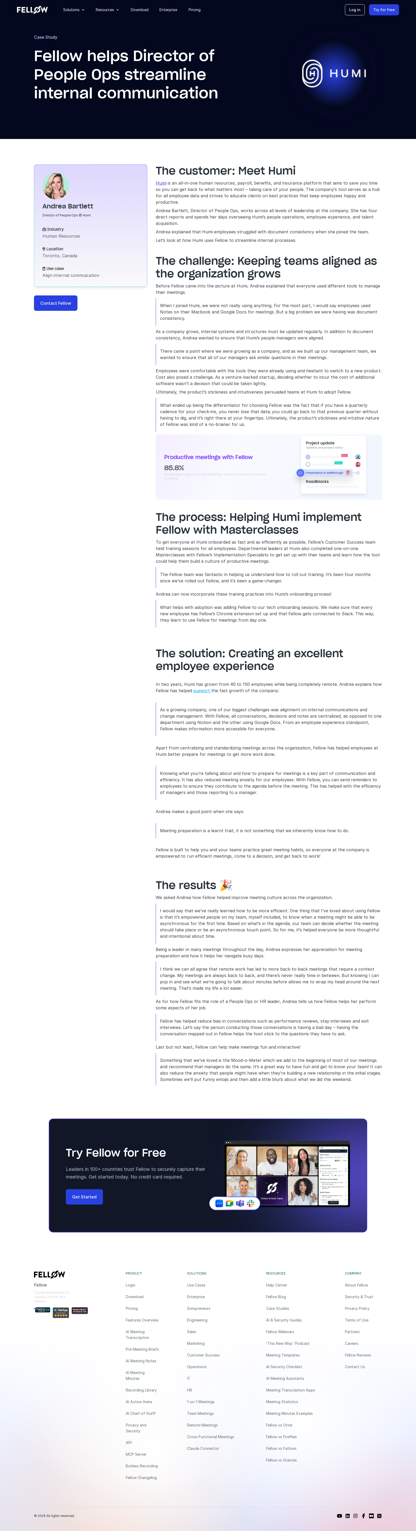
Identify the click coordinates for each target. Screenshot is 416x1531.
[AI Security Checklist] (291, 1367)
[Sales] (212, 1332)
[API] (142, 1443)
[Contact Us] (363, 1367)
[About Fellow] (363, 1285)
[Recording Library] (142, 1390)
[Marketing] (212, 1343)
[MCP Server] (142, 1454)
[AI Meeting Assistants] (291, 1378)
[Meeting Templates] (291, 1355)
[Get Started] (84, 1197)
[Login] (142, 1285)
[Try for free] (384, 9)
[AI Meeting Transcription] (142, 1335)
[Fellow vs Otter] (291, 1425)
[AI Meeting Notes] (142, 1361)
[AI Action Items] (142, 1402)
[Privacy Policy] (363, 1308)
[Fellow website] (32, 10)
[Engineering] (212, 1320)
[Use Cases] (212, 1285)
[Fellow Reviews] (363, 1355)
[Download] (142, 1297)
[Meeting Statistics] (291, 1402)
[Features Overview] (142, 1320)
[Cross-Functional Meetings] (212, 1437)
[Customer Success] (212, 1355)
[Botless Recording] (142, 1466)
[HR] (212, 1390)
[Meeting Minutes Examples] (291, 1413)
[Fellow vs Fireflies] (291, 1437)
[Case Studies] (291, 1308)
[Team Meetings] (212, 1413)
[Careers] (363, 1343)
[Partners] (363, 1332)
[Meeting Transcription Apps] (291, 1390)
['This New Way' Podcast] (291, 1343)
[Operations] (212, 1367)
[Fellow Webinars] (291, 1332)
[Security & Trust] (363, 1297)
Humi (161, 183)
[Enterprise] (212, 1297)
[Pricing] (142, 1308)
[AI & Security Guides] (291, 1320)
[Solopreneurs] (212, 1308)
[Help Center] (291, 1285)
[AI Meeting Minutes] (142, 1375)
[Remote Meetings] (212, 1425)
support (202, 690)
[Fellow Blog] (291, 1297)
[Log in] (355, 9)
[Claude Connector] (212, 1448)
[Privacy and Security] (142, 1428)
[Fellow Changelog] (142, 1478)
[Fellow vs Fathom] (291, 1448)
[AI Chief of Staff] (142, 1413)
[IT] (212, 1378)
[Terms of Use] (363, 1320)
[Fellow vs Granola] (291, 1460)
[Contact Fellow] (55, 303)
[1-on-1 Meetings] (212, 1402)
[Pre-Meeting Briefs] (142, 1349)
